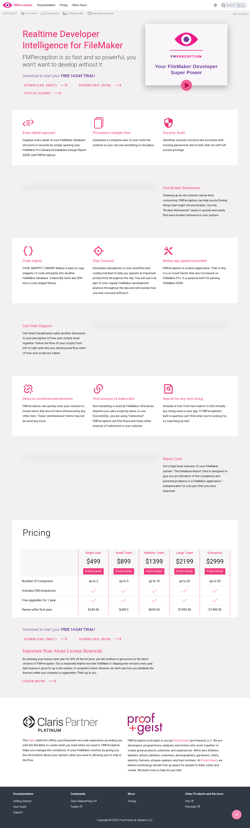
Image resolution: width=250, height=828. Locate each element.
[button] (236, 814)
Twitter (76, 807)
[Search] (233, 5)
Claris (32, 740)
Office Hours (79, 5)
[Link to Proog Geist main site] (177, 724)
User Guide (19, 807)
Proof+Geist (181, 740)
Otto (189, 801)
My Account (240, 14)
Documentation (46, 5)
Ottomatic (192, 807)
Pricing (63, 5)
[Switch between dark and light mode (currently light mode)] (215, 5)
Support (18, 812)
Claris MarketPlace (83, 801)
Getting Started (22, 801)
